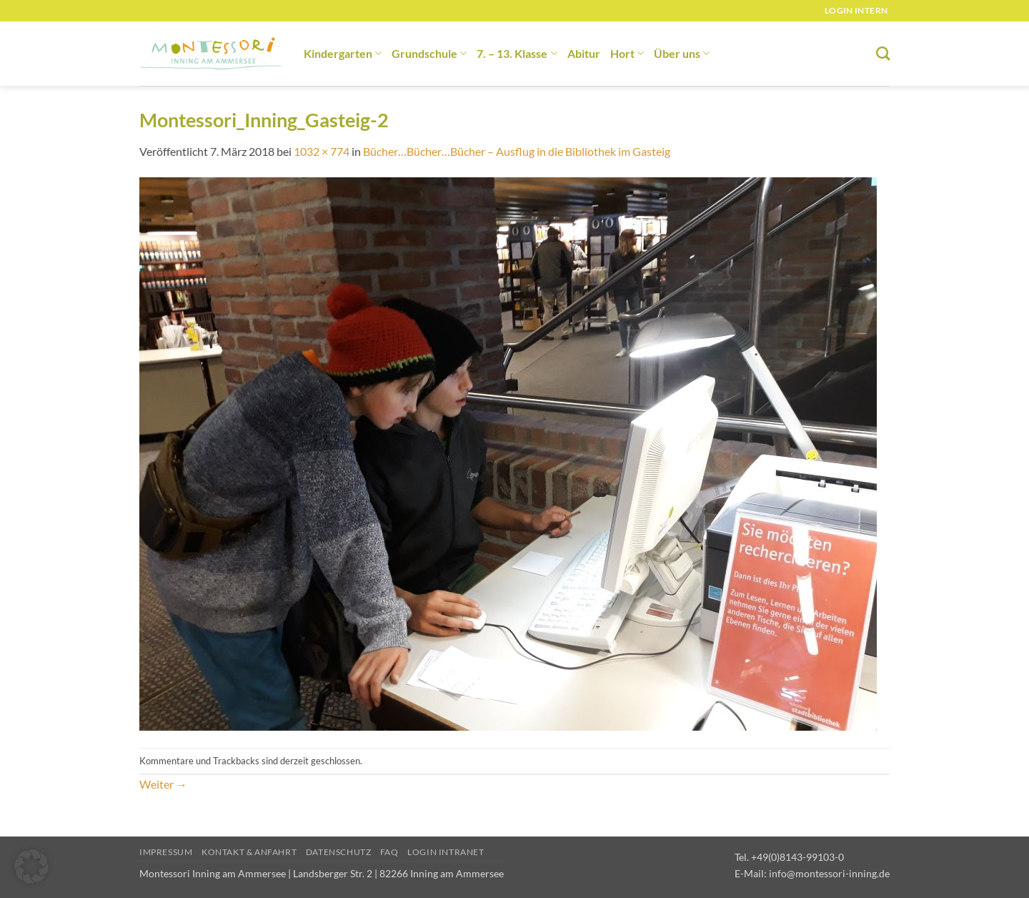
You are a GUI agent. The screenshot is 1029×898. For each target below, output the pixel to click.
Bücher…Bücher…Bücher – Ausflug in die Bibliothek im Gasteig (516, 151)
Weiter (163, 784)
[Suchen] (883, 53)
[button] (31, 866)
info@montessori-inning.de (829, 873)
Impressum (166, 852)
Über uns (682, 53)
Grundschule (429, 53)
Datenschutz (339, 852)
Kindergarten (343, 53)
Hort (627, 53)
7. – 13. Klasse (517, 53)
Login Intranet (445, 852)
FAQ (389, 852)
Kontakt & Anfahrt (249, 852)
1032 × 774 (321, 151)
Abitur (583, 53)
